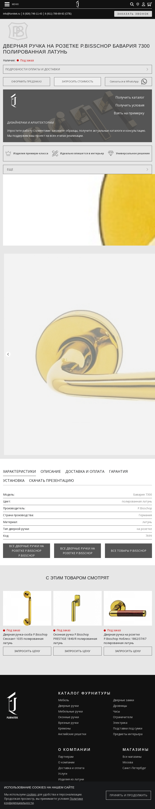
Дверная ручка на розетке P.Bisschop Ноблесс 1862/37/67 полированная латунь (125, 635)
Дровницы (120, 702)
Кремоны (64, 725)
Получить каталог (129, 97)
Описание (51, 467)
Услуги (62, 770)
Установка (13, 477)
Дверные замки (123, 697)
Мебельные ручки (70, 708)
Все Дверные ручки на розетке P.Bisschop (77, 547)
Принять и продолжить (128, 795)
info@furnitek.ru (11, 13)
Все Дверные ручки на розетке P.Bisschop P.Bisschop (26, 547)
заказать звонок (133, 14)
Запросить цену (27, 647)
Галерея (63, 781)
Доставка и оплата (84, 467)
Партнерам (65, 753)
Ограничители (123, 713)
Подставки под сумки (127, 725)
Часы (116, 708)
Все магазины (132, 753)
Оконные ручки (68, 713)
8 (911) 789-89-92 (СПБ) (58, 13)
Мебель (63, 697)
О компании (66, 759)
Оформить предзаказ (26, 81)
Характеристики (19, 467)
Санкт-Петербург (134, 764)
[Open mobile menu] (11, 4)
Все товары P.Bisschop (128, 547)
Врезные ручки (68, 719)
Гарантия (118, 467)
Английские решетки (72, 730)
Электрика (120, 719)
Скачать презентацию (51, 477)
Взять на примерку (129, 113)
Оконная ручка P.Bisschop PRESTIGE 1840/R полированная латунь (75, 635)
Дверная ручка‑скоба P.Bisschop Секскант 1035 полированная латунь (25, 635)
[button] (8, 353)
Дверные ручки (68, 702)
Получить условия (129, 105)
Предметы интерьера (127, 730)
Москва (128, 759)
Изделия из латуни (71, 775)
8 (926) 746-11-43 (32, 13)
